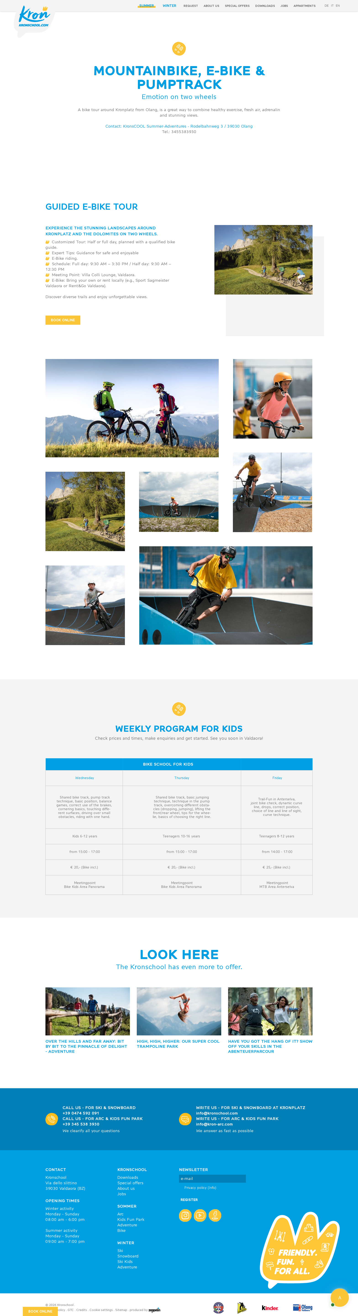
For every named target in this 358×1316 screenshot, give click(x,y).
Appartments (305, 6)
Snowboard (128, 1256)
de (327, 5)
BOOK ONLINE (63, 320)
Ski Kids (125, 1261)
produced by (145, 1310)
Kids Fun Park (130, 1219)
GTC (71, 1310)
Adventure (127, 1225)
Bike (121, 1230)
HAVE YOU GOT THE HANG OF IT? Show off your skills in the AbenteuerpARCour (270, 1046)
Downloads (265, 6)
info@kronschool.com (217, 1113)
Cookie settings (101, 1310)
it (332, 5)
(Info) (212, 1188)
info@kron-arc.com (214, 1124)
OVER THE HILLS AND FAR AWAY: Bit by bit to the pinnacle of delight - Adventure (86, 1046)
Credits (81, 1310)
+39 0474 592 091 (81, 1113)
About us (211, 6)
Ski (120, 1250)
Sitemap (121, 1310)
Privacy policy (200, 1188)
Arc (120, 1214)
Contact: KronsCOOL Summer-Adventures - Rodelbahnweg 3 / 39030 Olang (179, 126)
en (338, 5)
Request (191, 6)
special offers (237, 6)
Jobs (284, 6)
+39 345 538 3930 (81, 1124)
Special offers (130, 1183)
